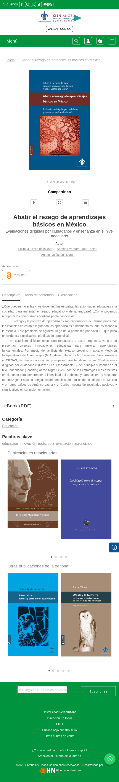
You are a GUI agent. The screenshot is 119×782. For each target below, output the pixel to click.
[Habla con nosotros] (110, 759)
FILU (59, 724)
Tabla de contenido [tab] (39, 295)
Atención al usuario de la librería (59, 756)
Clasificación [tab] (67, 295)
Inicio (10, 60)
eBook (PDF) (18, 405)
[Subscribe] (98, 691)
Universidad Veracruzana (59, 712)
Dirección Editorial (59, 718)
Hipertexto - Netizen (59, 770)
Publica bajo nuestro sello (59, 730)
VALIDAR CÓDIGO (59, 28)
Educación (10, 426)
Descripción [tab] (11, 295)
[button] (51, 557)
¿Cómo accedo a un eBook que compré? (59, 750)
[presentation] (56, 549)
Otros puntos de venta (59, 736)
